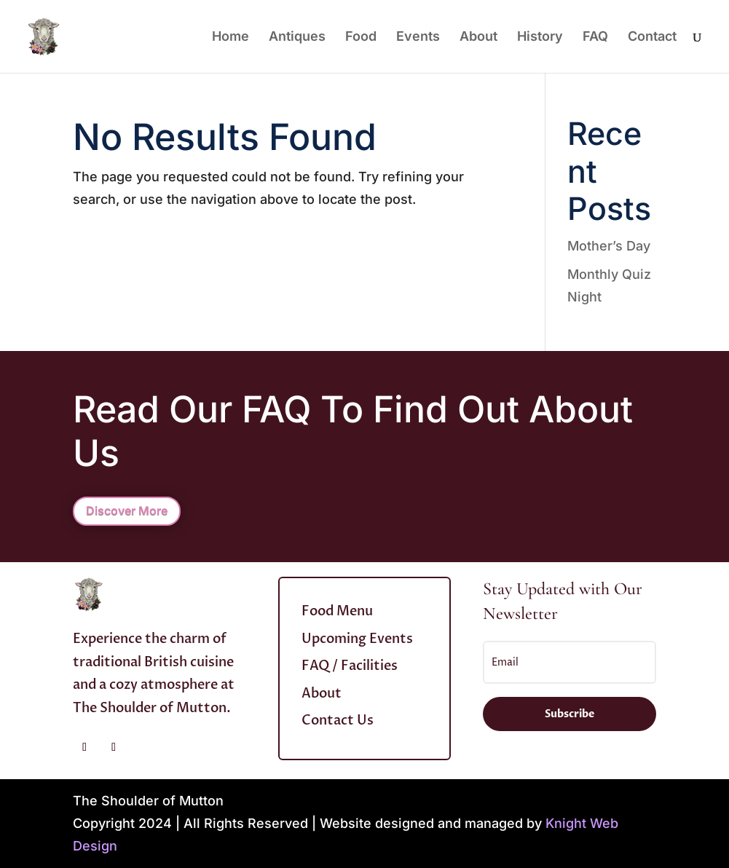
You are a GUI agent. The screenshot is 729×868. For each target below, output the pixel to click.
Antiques (297, 37)
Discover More (127, 510)
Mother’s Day (608, 245)
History (540, 37)
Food (361, 37)
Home (230, 37)
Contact (652, 37)
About (478, 37)
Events (418, 37)
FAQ (595, 37)
